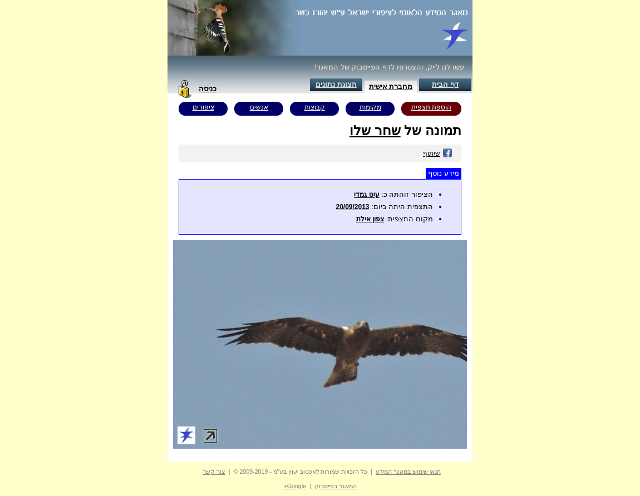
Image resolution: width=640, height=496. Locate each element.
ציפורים (203, 107)
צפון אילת (370, 219)
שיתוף (437, 153)
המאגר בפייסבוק (335, 486)
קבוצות (314, 107)
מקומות (370, 107)
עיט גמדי (366, 195)
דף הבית (445, 84)
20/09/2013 (352, 207)
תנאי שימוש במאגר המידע (408, 471)
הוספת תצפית (431, 107)
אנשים (259, 107)
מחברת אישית (391, 86)
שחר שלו (375, 130)
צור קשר (214, 471)
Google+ (294, 486)
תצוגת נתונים (336, 84)
